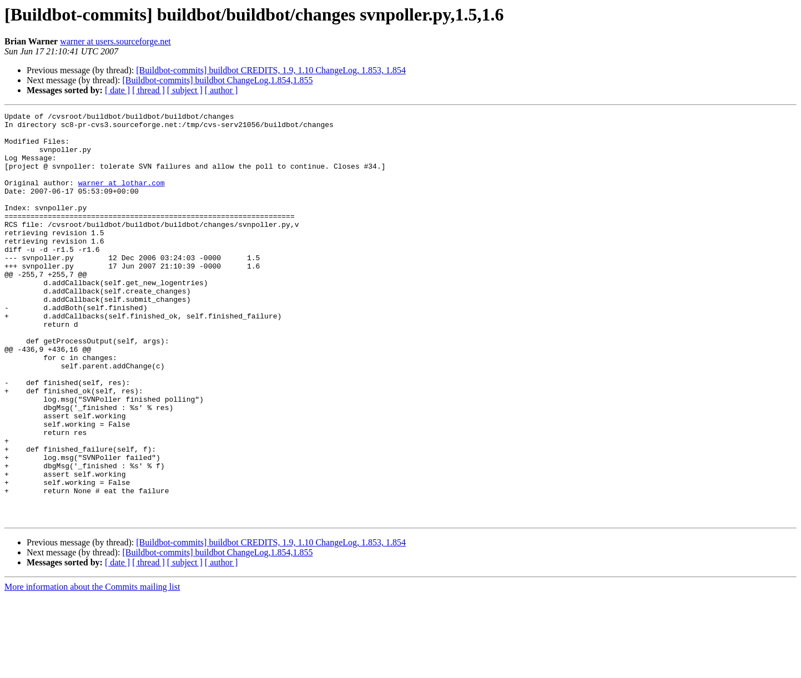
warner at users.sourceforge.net (115, 41)
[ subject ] (185, 90)
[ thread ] (148, 90)
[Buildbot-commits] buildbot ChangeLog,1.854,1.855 (217, 80)
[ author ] (221, 90)
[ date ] (117, 90)
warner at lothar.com (121, 198)
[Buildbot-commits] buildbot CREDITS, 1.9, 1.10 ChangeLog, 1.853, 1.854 (271, 70)
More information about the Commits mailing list (92, 668)
